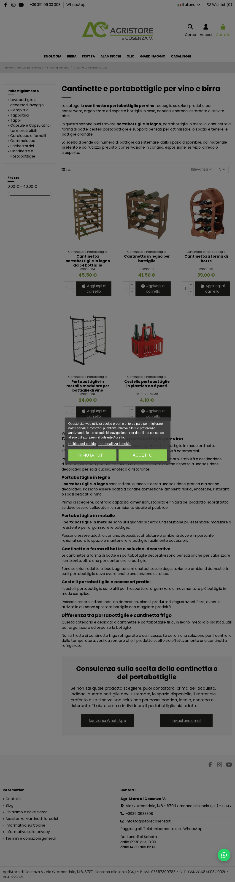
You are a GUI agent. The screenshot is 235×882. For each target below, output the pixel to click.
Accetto (142, 455)
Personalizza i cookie (114, 444)
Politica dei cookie (82, 444)
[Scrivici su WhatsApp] (224, 855)
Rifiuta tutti (92, 455)
